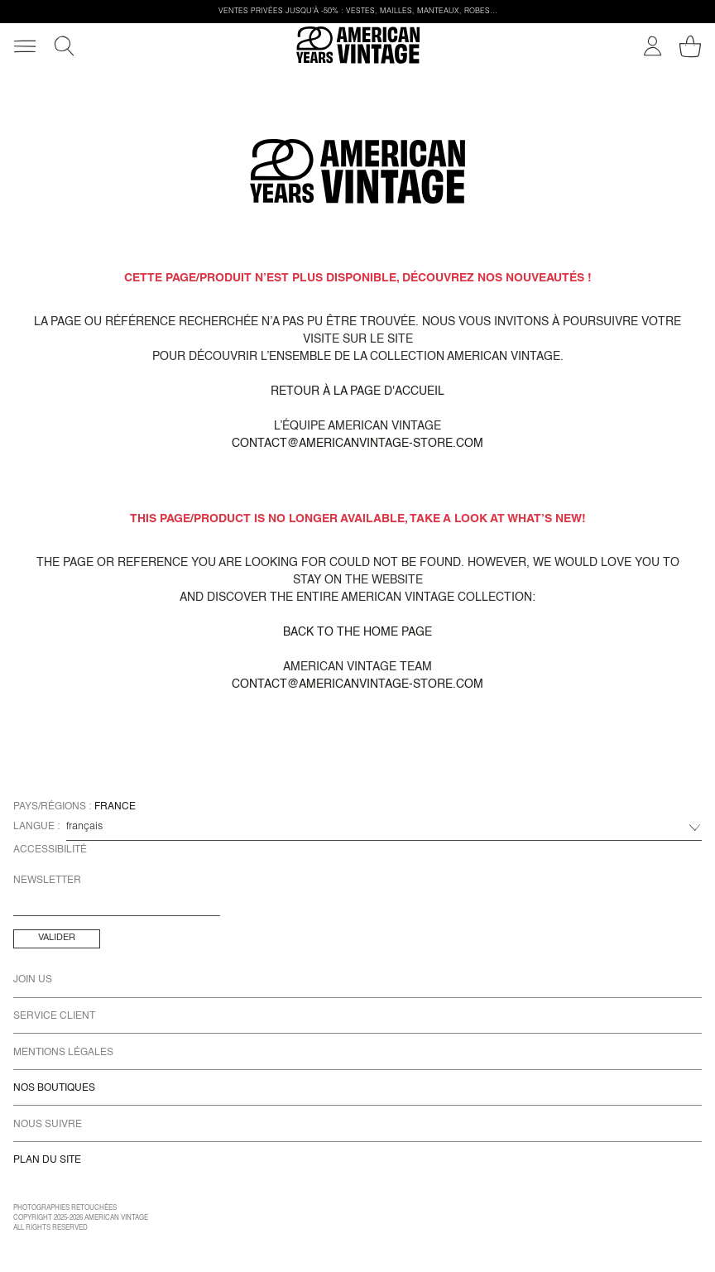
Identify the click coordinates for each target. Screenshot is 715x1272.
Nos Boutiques (54, 1088)
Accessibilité (50, 850)
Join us (32, 980)
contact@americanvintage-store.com (357, 443)
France (115, 807)
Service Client (54, 1016)
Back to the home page (357, 632)
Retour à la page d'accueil (357, 391)
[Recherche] (64, 46)
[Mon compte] (652, 46)
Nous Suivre (47, 1125)
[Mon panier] (690, 46)
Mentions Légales (63, 1053)
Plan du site (47, 1160)
